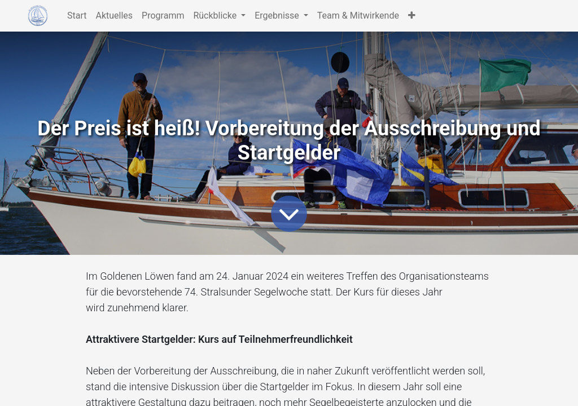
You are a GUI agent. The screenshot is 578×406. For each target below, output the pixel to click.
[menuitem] (77, 16)
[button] (412, 16)
